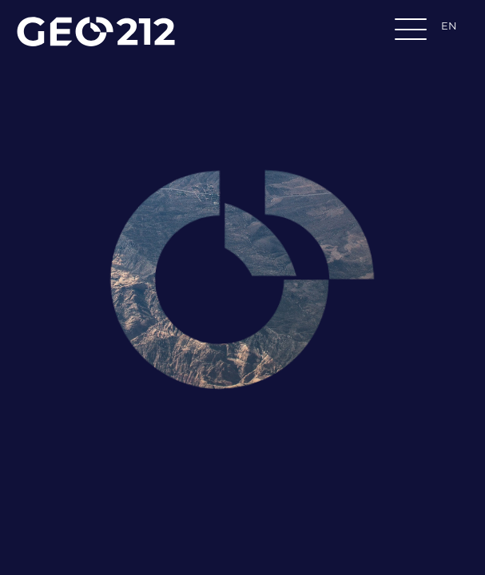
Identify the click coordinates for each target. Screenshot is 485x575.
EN (449, 25)
